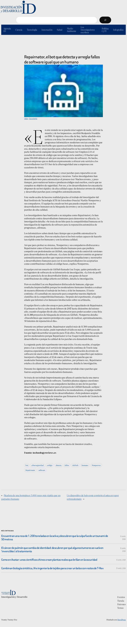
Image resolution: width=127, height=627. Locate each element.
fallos (67, 465)
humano (85, 465)
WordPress (121, 619)
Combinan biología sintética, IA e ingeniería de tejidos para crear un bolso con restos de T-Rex (52, 568)
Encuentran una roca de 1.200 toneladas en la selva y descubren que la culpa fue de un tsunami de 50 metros (54, 537)
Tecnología (33, 118)
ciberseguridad (37, 465)
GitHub (75, 465)
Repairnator (30, 470)
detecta (58, 465)
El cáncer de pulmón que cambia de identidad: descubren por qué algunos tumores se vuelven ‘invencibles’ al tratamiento (52, 549)
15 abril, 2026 (121, 559)
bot (26, 465)
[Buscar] (105, 20)
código (49, 465)
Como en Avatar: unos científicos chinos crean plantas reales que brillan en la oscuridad (49, 559)
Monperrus (96, 465)
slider (26, 118)
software (42, 470)
